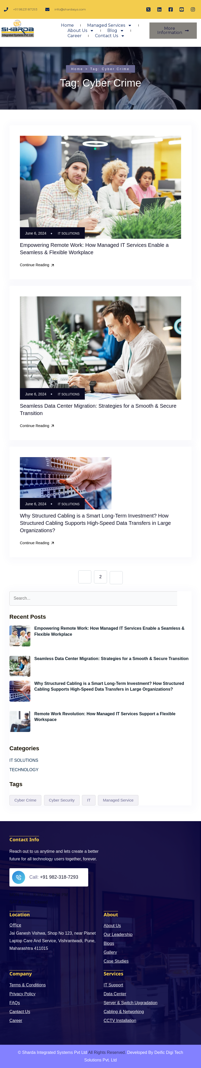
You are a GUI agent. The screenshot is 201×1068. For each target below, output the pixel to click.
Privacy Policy (22, 993)
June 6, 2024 (46, 642)
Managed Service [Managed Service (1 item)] (118, 800)
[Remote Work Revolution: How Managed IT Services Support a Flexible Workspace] (19, 721)
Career (75, 36)
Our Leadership (118, 934)
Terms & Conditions (27, 984)
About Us (81, 31)
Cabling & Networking (124, 1011)
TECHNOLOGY (24, 769)
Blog (115, 31)
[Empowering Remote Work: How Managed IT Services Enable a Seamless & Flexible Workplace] (19, 635)
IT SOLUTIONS (69, 233)
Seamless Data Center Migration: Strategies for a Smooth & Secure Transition (111, 658)
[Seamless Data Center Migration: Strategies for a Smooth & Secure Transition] (19, 666)
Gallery (110, 952)
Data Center (115, 993)
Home (67, 26)
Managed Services (109, 26)
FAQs (14, 1002)
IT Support (113, 984)
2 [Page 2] (100, 576)
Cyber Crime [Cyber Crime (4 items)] (25, 800)
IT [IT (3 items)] (88, 800)
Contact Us (110, 36)
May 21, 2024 (47, 727)
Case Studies (116, 961)
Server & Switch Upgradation (130, 1002)
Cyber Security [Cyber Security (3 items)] (62, 800)
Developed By (140, 1052)
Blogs (109, 943)
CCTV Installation (120, 1020)
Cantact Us (19, 1011)
